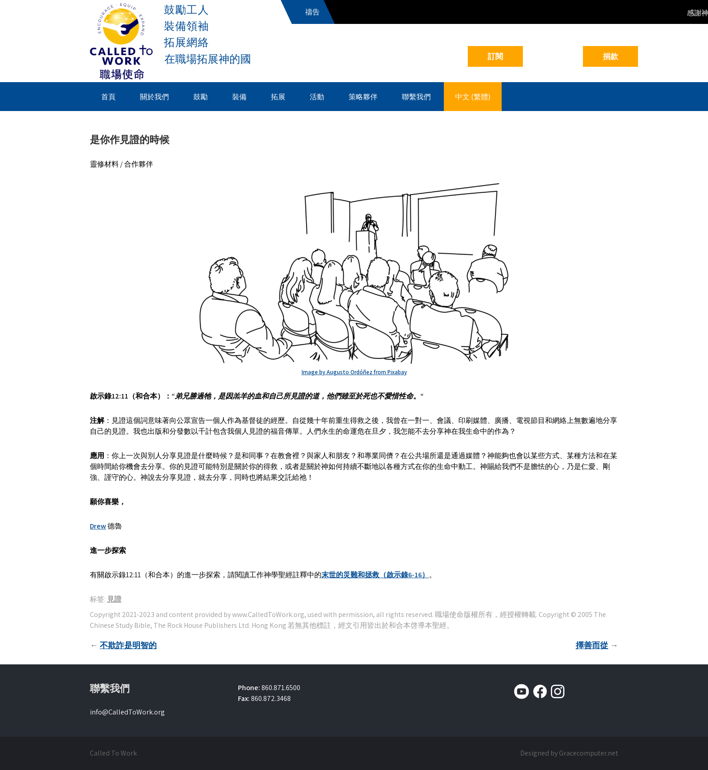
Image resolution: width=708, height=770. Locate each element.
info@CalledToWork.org (127, 712)
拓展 (278, 97)
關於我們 (154, 97)
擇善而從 (592, 645)
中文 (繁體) (472, 97)
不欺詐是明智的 (128, 645)
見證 (114, 599)
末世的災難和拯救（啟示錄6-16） (375, 575)
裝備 (239, 97)
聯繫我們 (416, 97)
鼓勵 (200, 97)
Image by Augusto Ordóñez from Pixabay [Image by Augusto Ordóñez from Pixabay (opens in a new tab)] (354, 372)
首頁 (108, 97)
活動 (317, 97)
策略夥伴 (363, 97)
